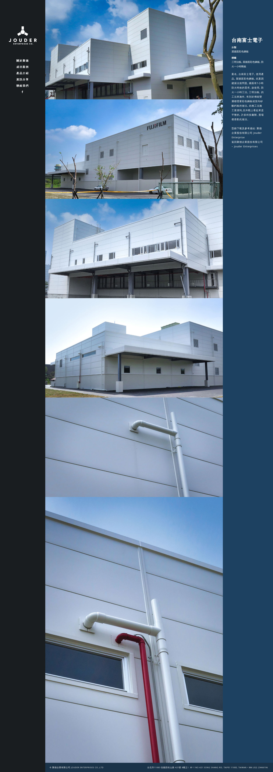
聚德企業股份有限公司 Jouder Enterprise (247, 133)
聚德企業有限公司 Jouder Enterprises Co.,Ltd (78, 767)
